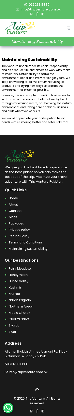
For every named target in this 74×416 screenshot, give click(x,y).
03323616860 (37, 4)
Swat (12, 331)
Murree (14, 293)
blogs (13, 217)
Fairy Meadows (20, 268)
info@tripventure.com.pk (38, 9)
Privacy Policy (19, 229)
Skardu (14, 325)
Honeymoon (18, 275)
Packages (16, 223)
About (13, 204)
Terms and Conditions (26, 242)
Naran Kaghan (20, 300)
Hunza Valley (18, 281)
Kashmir (15, 287)
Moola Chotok (19, 312)
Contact (15, 210)
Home (13, 198)
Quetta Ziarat (19, 319)
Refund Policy (19, 236)
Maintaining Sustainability (28, 248)
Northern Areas (21, 306)
